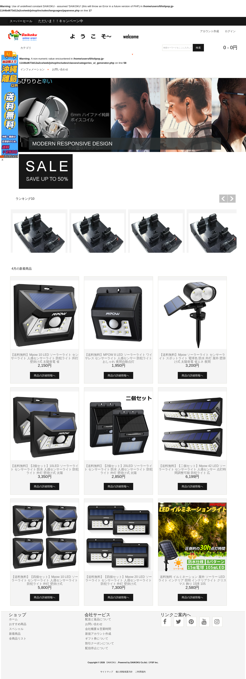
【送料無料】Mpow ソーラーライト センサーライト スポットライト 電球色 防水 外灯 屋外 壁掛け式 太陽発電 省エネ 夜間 (192, 358)
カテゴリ (25, 47)
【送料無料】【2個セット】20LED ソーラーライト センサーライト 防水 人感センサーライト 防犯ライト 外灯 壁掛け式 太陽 (118, 469)
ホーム (13, 619)
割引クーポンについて (99, 643)
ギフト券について (96, 638)
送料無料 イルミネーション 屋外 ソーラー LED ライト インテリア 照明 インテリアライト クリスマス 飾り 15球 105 (192, 580)
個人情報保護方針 (124, 672)
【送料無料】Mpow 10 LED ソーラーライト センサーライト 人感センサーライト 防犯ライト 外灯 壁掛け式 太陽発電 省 (44, 358)
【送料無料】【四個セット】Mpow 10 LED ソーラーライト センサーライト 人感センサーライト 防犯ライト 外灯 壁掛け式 (44, 580)
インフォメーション (32, 69)
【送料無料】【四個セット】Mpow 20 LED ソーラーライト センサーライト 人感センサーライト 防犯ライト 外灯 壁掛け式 (118, 580)
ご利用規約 (140, 672)
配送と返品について (98, 619)
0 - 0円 (230, 47)
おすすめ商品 (17, 624)
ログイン (230, 31)
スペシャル (16, 628)
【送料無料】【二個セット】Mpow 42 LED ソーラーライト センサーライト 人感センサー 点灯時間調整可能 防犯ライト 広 (192, 469)
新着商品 (15, 633)
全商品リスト (17, 638)
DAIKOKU (111, 662)
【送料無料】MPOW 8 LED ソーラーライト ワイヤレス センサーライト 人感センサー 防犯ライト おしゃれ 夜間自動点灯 (118, 358)
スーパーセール (21, 21)
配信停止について (96, 648)
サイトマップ (106, 672)
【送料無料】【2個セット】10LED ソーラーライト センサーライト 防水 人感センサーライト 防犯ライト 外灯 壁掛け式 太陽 (45, 469)
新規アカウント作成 (98, 633)
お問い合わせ (60, 69)
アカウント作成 (209, 31)
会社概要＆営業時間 (98, 628)
